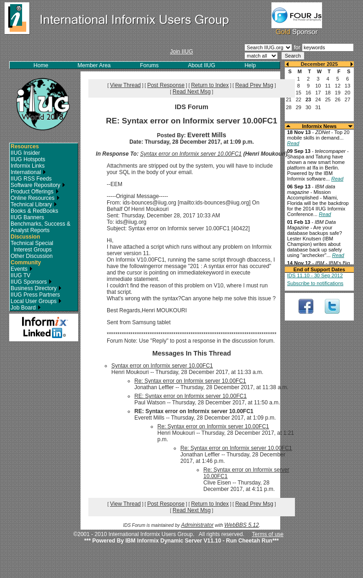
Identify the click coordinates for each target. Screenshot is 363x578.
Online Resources (35, 198)
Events (22, 269)
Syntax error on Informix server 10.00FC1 (191, 154)
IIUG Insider (25, 153)
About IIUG (201, 65)
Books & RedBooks (34, 211)
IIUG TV (20, 275)
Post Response (165, 85)
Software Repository (38, 185)
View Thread (125, 85)
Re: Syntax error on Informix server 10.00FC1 (190, 381)
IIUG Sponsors (31, 282)
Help (250, 65)
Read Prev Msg (254, 85)
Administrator (197, 525)
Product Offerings (35, 191)
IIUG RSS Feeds (31, 178)
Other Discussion (31, 256)
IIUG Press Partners (35, 295)
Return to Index (210, 85)
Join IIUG (181, 51)
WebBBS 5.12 (242, 525)
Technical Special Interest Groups (32, 246)
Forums (149, 65)
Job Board (26, 307)
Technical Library (34, 204)
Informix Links (28, 166)
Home (41, 65)
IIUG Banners (27, 217)
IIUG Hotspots (28, 159)
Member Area (94, 65)
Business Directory (36, 288)
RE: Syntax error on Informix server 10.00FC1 (190, 396)
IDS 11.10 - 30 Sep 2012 (315, 275)
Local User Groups (36, 301)
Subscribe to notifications (315, 283)
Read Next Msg (192, 91)
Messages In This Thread (191, 353)
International (28, 172)
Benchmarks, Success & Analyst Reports (40, 227)
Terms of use (268, 534)
